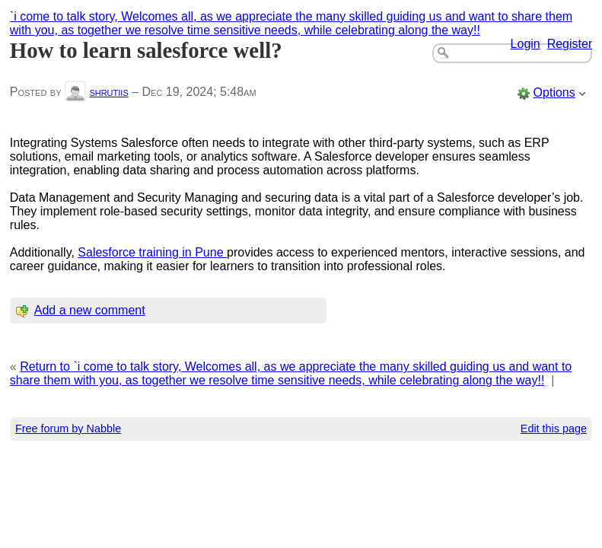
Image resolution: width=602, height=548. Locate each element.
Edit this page (554, 428)
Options (554, 92)
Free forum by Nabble (68, 428)
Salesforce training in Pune (152, 252)
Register (570, 43)
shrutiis (108, 91)
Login (525, 43)
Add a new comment (89, 310)
